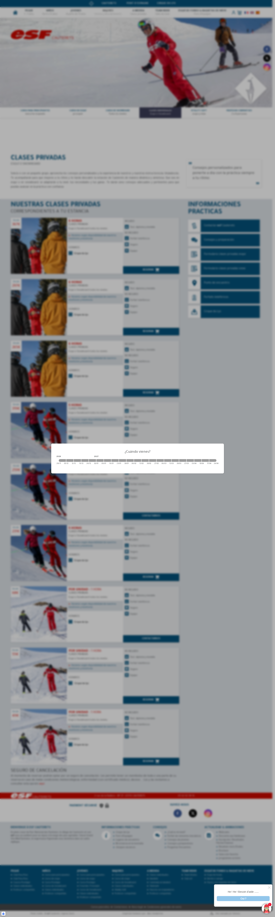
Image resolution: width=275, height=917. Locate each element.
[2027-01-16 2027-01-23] (115, 460)
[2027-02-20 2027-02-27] (152, 460)
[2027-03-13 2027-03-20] (175, 460)
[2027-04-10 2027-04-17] (205, 460)
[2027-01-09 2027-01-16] (107, 460)
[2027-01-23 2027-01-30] (122, 460)
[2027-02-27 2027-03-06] (160, 460)
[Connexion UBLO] (3, 914)
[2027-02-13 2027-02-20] (145, 460)
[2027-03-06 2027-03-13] (167, 460)
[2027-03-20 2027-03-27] (182, 460)
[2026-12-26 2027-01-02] (92, 460)
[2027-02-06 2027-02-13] (137, 460)
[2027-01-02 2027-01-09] (100, 460)
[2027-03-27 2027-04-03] (190, 460)
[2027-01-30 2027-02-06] (130, 460)
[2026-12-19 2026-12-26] (85, 460)
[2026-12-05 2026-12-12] (69, 460)
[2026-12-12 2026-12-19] (77, 460)
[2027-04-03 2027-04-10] (197, 460)
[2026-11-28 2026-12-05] (62, 460)
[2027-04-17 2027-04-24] (212, 460)
